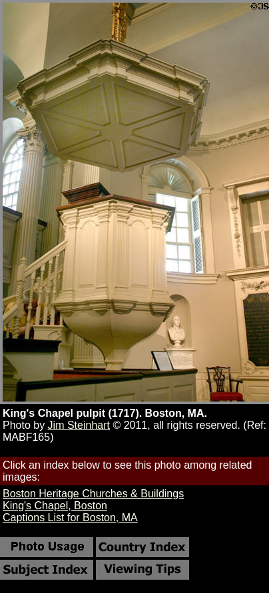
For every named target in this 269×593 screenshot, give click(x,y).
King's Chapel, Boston (55, 505)
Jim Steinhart (79, 425)
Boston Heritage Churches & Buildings (93, 493)
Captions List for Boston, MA (70, 517)
